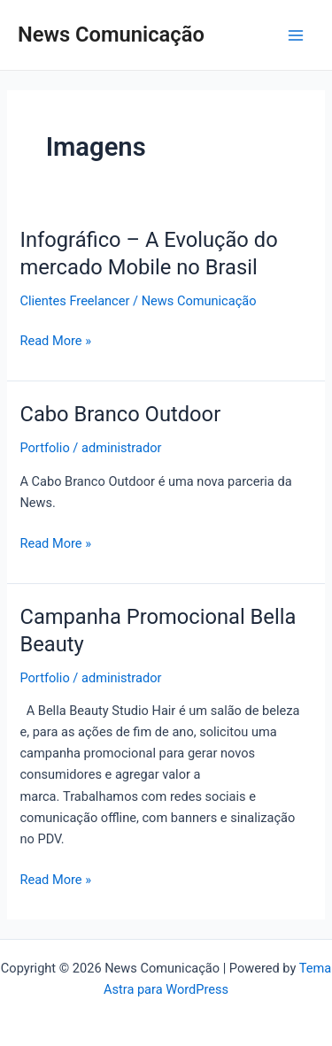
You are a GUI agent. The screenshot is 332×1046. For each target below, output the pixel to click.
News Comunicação (111, 34)
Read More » (55, 340)
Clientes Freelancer (74, 301)
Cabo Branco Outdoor (119, 414)
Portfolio (44, 448)
